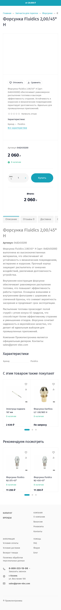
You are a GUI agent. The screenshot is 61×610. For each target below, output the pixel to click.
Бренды (7, 518)
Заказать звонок (17, 571)
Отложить (16, 82)
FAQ (35, 543)
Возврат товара (10, 553)
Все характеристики (17, 128)
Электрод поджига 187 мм (15, 411)
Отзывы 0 (28, 219)
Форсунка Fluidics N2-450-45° (43, 479)
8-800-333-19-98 (18, 568)
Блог (35, 553)
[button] (27, 429)
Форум (36, 548)
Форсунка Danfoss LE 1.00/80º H (43, 411)
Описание (11, 219)
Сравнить (34, 82)
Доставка (45, 219)
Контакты (37, 531)
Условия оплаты (10, 543)
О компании (39, 517)
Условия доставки (11, 548)
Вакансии (38, 522)
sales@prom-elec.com (19, 583)
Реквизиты (38, 526)
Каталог (7, 513)
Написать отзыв (29, 114)
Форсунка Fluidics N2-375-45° (15, 479)
